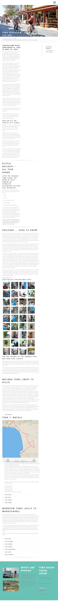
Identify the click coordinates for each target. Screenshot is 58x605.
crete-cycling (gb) (4, 38)
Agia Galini (10, 38)
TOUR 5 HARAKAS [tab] (8, 502)
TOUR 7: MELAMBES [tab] (9, 541)
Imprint (42, 590)
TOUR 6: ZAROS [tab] (8, 538)
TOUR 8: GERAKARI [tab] (8, 544)
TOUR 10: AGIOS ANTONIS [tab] (10, 549)
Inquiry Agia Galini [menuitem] (49, 50)
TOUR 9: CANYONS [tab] (8, 546)
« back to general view (6, 277)
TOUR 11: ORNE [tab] (8, 552)
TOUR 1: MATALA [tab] (8, 414)
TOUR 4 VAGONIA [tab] (8, 500)
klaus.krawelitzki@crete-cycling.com (45, 583)
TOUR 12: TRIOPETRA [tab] (9, 554)
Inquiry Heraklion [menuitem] (49, 52)
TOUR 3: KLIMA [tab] (8, 497)
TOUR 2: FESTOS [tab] (8, 494)
